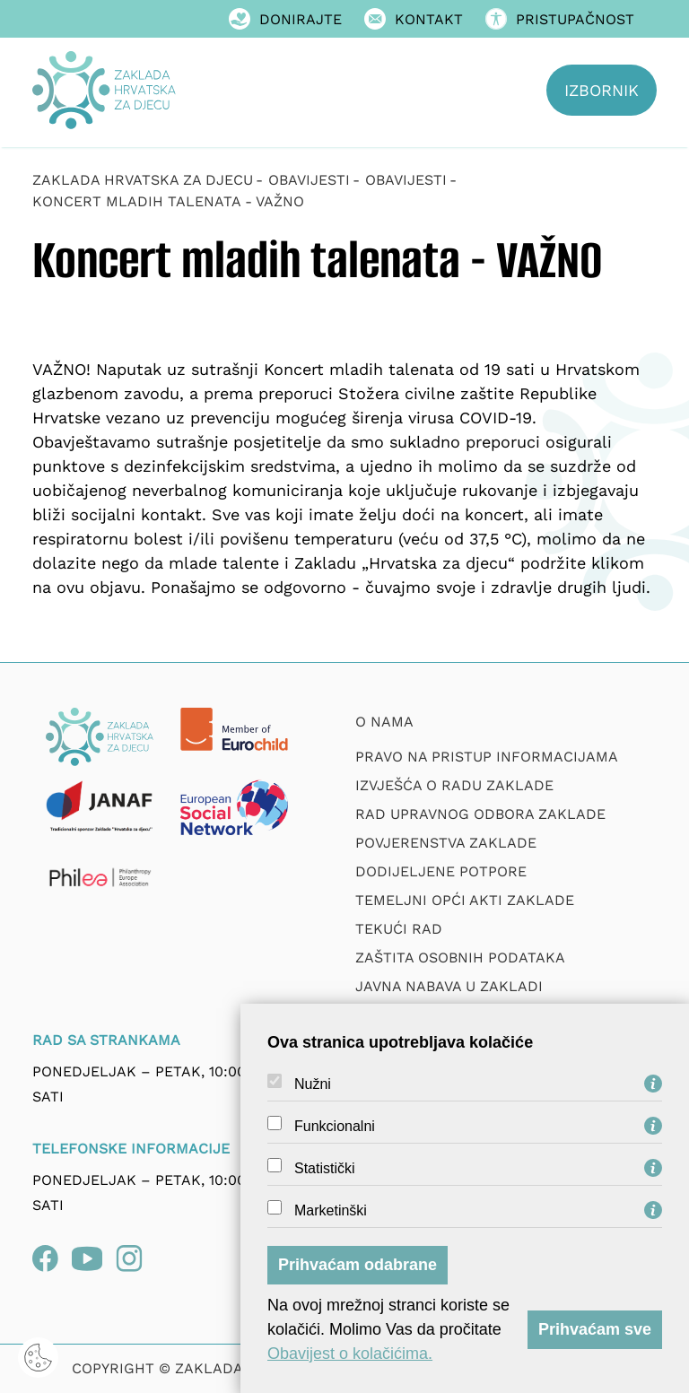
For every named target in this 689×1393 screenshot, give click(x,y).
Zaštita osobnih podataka (460, 957)
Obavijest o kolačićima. (349, 1354)
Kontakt (413, 19)
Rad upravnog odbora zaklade (480, 814)
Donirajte (285, 19)
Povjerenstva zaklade (445, 842)
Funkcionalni (334, 1126)
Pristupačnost (559, 19)
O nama (384, 721)
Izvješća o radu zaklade (454, 785)
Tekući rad (398, 928)
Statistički (324, 1169)
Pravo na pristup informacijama (486, 756)
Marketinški (330, 1211)
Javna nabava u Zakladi (449, 986)
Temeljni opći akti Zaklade (464, 900)
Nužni (312, 1084)
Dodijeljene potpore (441, 871)
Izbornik (601, 90)
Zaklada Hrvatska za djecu (142, 179)
